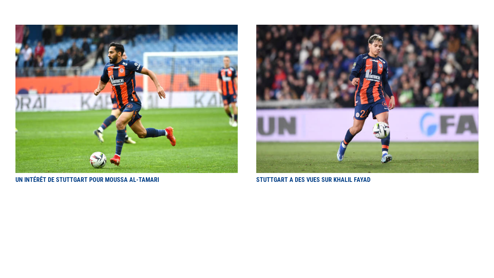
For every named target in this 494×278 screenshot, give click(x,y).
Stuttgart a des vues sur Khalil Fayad (313, 179)
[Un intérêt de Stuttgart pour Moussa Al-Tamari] (126, 29)
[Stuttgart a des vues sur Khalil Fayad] (367, 29)
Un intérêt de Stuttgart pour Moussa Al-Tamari (87, 179)
